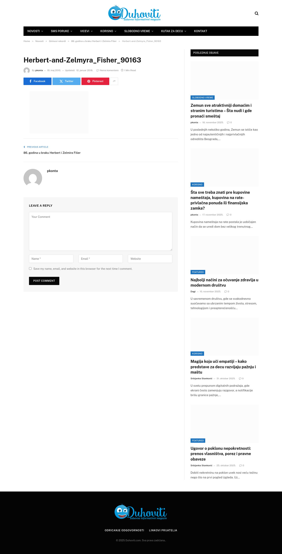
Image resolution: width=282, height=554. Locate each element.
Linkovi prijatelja (163, 530)
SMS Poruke (60, 31)
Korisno (106, 31)
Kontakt (200, 31)
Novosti (33, 31)
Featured (198, 272)
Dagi (193, 291)
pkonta (39, 70)
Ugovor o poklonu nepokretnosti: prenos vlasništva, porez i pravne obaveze (221, 453)
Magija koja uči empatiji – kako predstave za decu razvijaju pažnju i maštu (223, 366)
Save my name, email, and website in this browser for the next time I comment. (82, 268)
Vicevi (84, 31)
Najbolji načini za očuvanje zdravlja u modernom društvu (224, 283)
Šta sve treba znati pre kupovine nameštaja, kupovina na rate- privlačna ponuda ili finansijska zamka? (220, 200)
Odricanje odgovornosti (124, 530)
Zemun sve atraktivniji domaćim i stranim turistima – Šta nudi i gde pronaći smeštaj (221, 110)
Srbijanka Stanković (201, 378)
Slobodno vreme (137, 31)
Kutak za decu (172, 31)
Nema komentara (107, 70)
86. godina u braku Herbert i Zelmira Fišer (52, 152)
